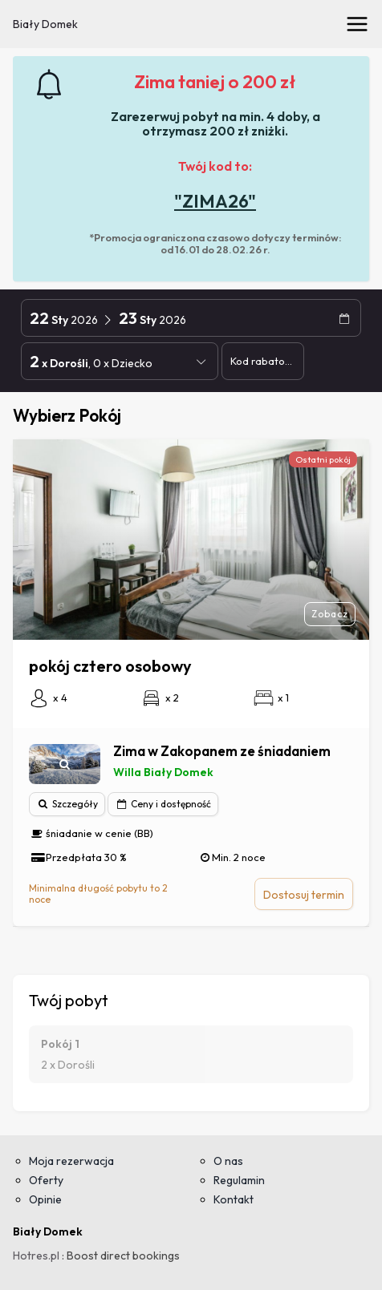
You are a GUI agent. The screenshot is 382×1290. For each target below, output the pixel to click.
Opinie (45, 1199)
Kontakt (233, 1199)
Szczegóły (67, 804)
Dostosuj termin (303, 895)
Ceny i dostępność (163, 804)
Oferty (46, 1180)
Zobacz (329, 614)
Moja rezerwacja (71, 1161)
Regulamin (239, 1180)
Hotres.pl (36, 1255)
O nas (228, 1161)
